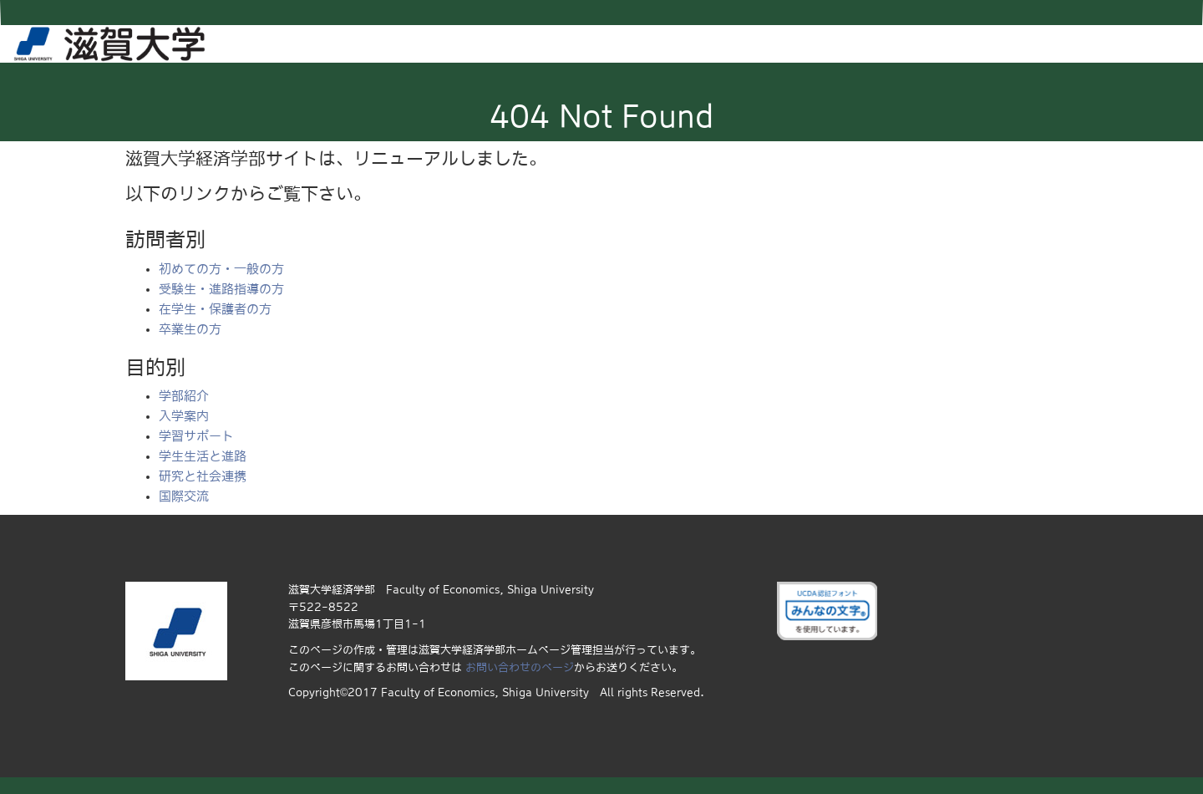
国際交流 (184, 496)
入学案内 (184, 416)
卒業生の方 (190, 329)
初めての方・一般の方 (221, 268)
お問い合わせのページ (519, 667)
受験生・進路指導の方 (221, 288)
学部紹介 (184, 395)
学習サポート (196, 436)
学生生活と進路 (202, 456)
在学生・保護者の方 (215, 309)
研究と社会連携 (202, 476)
